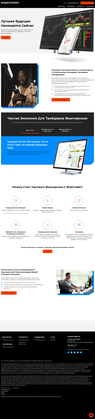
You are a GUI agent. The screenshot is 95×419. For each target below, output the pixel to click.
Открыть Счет (87, 3)
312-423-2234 (71, 346)
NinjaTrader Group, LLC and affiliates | (11, 388)
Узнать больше (9, 293)
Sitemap (3, 394)
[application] (91, 415)
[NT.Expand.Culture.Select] (65, 3)
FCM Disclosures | (6, 389)
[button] (30, 130)
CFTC (2, 385)
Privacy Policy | (5, 391)
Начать (7, 38)
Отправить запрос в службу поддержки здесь (80, 342)
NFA (6, 385)
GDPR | (3, 392)
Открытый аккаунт (62, 100)
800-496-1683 (71, 340)
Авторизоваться (73, 3)
